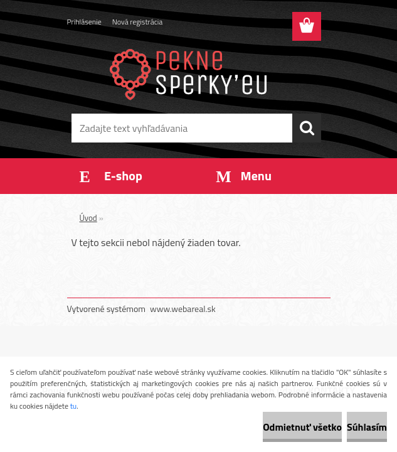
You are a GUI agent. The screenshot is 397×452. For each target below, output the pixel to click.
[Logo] (191, 72)
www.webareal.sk (183, 308)
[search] (306, 128)
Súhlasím (367, 426)
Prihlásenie (84, 22)
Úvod (88, 218)
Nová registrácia (137, 22)
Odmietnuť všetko (302, 426)
